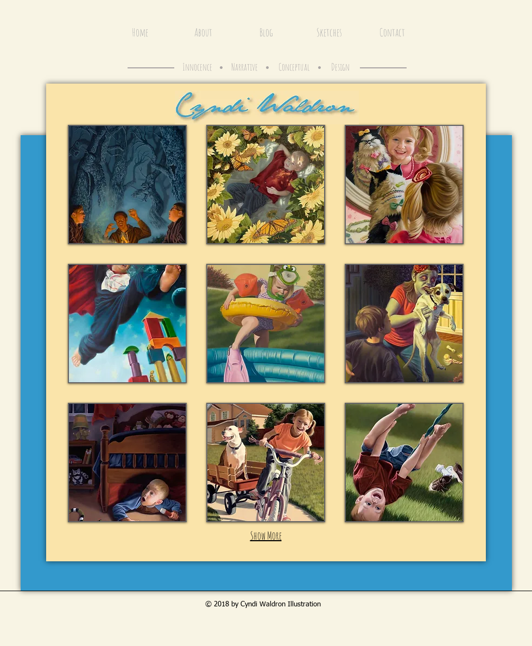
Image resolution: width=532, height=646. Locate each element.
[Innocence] (197, 67)
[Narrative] (244, 67)
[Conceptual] (293, 67)
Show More (266, 535)
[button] (127, 184)
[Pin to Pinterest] (478, 9)
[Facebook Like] (437, 9)
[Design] (340, 67)
